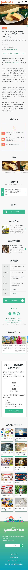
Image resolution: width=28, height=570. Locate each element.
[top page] (6, 318)
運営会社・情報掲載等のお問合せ (14, 564)
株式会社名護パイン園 (12, 49)
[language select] (19, 2)
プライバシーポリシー (14, 560)
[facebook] (9, 313)
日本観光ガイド (12, 318)
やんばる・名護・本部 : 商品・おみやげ (13, 320)
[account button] (22, 2)
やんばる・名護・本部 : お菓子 (13, 322)
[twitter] (14, 313)
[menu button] (25, 2)
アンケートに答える (14, 411)
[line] (18, 313)
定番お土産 (15, 308)
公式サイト (14, 293)
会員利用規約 (14, 557)
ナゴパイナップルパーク (12, 62)
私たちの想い (14, 554)
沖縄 (19, 318)
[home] (7, 2)
